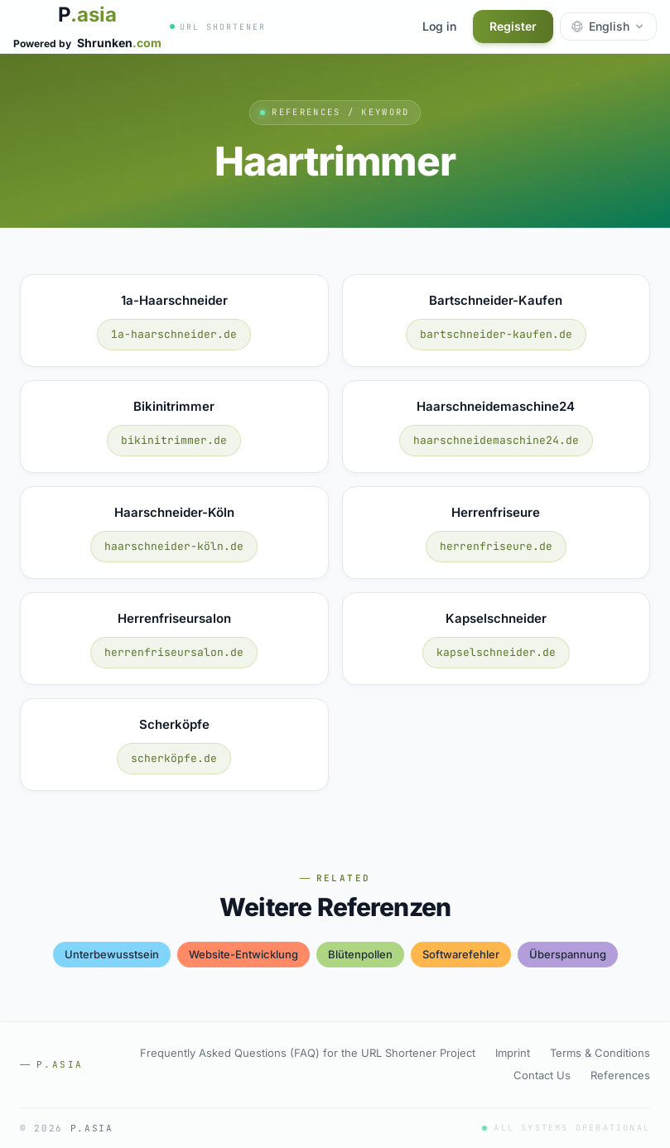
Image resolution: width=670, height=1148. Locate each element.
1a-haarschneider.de (174, 334)
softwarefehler (460, 954)
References (620, 1075)
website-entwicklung (243, 954)
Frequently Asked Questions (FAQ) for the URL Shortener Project (307, 1052)
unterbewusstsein (112, 954)
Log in (439, 26)
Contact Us (542, 1075)
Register (513, 26)
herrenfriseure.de (496, 546)
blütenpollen (360, 954)
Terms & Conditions (600, 1052)
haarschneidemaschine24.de (496, 440)
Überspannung (567, 954)
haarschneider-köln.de (173, 546)
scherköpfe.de (174, 758)
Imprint (512, 1052)
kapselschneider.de (496, 652)
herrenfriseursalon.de (173, 652)
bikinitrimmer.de (174, 440)
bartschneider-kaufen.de (496, 334)
